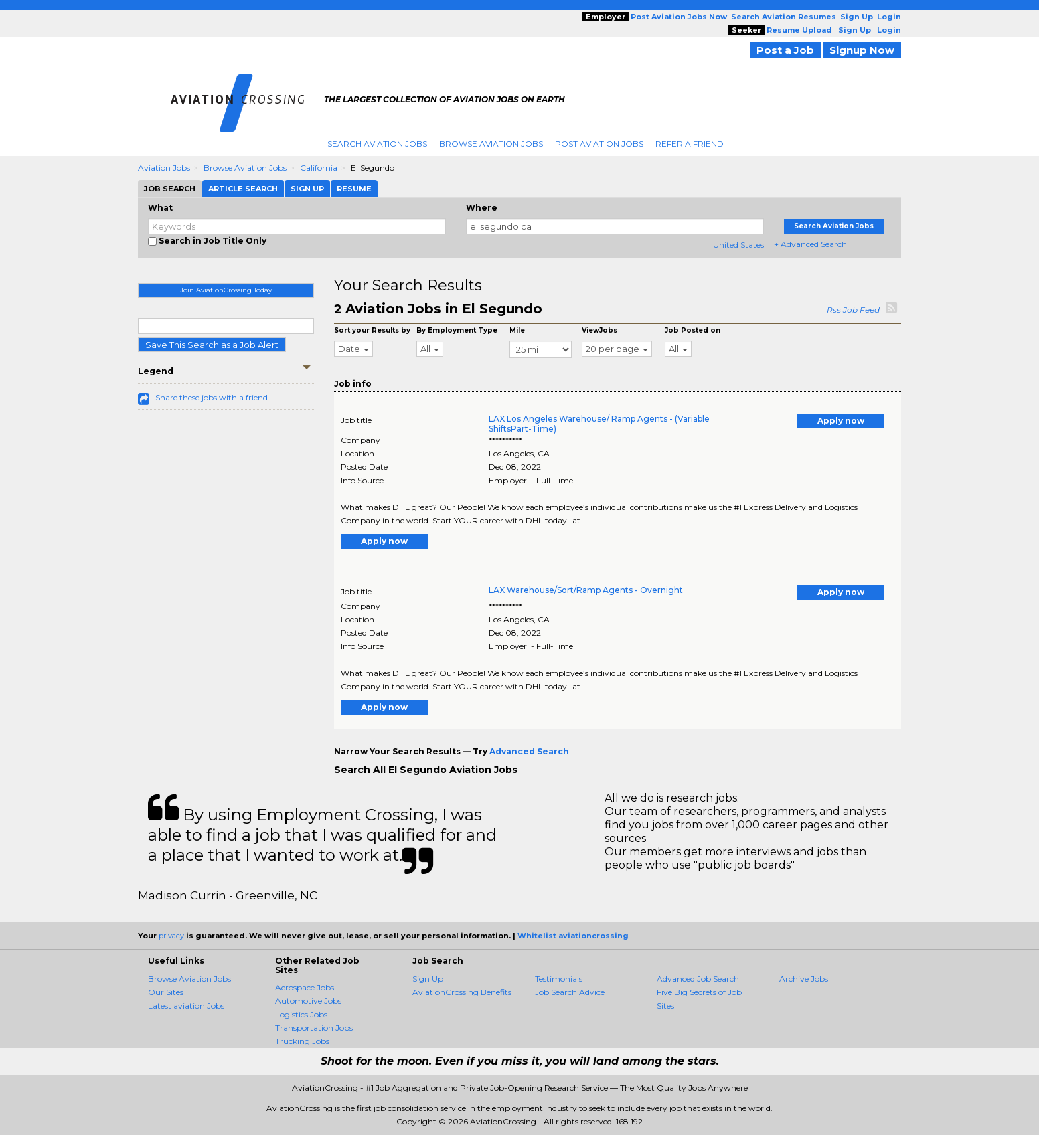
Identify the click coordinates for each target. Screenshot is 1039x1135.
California (318, 168)
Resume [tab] (354, 188)
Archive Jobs (803, 979)
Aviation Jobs (164, 168)
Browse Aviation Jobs (491, 144)
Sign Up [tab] (307, 188)
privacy (171, 935)
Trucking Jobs (302, 1041)
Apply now (840, 421)
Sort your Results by (372, 330)
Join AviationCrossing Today (226, 290)
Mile (517, 330)
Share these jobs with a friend (211, 397)
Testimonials (558, 979)
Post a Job (785, 49)
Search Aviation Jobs (377, 144)
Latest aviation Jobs (186, 1005)
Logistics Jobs (301, 1014)
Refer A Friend (689, 144)
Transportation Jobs (314, 1028)
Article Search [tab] (243, 188)
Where (481, 208)
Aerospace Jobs (304, 987)
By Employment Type (456, 330)
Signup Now (861, 49)
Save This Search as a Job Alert (211, 344)
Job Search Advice (570, 992)
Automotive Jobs (308, 1001)
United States (738, 245)
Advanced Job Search (698, 979)
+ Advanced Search (810, 244)
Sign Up (427, 979)
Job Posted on (692, 330)
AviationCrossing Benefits (461, 992)
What (160, 208)
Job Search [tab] (169, 188)
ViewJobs (599, 330)
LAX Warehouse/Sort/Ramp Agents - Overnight (586, 590)
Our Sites (165, 992)
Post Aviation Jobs (599, 144)
